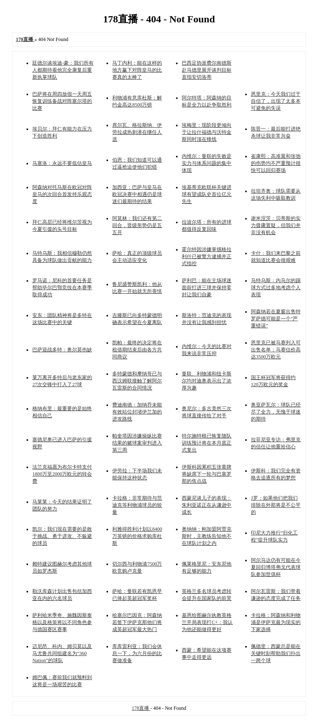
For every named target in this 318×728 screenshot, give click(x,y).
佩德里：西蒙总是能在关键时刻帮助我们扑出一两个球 (276, 653)
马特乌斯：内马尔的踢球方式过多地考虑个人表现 (276, 287)
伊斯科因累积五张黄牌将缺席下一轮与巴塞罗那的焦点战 (206, 474)
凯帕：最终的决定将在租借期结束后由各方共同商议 (137, 350)
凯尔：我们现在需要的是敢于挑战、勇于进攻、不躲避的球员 (62, 536)
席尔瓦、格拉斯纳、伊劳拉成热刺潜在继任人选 (137, 132)
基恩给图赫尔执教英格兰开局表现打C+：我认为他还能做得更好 (207, 622)
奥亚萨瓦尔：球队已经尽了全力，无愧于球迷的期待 (276, 412)
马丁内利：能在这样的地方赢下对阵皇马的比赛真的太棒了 (137, 70)
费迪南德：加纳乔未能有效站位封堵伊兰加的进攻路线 (137, 412)
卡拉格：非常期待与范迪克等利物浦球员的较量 (137, 505)
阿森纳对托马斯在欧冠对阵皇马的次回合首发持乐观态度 (62, 194)
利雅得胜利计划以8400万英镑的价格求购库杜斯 (137, 536)
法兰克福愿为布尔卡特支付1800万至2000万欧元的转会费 (62, 474)
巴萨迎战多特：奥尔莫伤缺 (62, 350)
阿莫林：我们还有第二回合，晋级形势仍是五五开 (137, 225)
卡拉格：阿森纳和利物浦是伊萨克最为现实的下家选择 (276, 622)
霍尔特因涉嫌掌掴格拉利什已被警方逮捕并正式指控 (206, 256)
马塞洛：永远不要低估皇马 (62, 163)
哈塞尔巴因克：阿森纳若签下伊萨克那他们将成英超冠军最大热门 (137, 622)
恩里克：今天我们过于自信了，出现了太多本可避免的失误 (276, 101)
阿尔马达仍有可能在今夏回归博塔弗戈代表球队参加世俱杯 (276, 567)
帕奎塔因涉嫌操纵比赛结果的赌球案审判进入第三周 (137, 443)
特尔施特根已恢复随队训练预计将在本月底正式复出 (206, 443)
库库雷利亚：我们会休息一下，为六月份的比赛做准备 (137, 653)
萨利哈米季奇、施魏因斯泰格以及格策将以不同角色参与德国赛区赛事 (62, 622)
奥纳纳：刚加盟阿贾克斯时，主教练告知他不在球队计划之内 (206, 536)
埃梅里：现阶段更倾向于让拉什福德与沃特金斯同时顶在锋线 (206, 132)
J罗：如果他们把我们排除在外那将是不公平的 (276, 505)
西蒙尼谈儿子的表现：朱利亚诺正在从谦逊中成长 (206, 505)
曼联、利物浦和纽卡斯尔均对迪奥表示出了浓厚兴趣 (206, 381)
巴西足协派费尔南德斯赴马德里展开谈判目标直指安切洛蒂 (206, 70)
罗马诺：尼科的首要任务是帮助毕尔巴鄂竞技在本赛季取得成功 (62, 287)
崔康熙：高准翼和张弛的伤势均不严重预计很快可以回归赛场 (276, 163)
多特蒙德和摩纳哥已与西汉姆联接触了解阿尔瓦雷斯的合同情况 (137, 381)
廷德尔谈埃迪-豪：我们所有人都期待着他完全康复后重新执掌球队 (63, 70)
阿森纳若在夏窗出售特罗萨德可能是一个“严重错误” (276, 319)
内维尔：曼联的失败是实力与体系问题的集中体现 (206, 163)
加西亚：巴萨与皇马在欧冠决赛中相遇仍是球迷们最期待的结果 (137, 194)
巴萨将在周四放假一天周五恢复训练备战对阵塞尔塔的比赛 (62, 101)
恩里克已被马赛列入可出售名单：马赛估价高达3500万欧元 (276, 350)
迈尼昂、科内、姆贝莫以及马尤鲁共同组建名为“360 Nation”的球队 (62, 653)
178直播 (141, 708)
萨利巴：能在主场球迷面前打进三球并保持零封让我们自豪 (206, 287)
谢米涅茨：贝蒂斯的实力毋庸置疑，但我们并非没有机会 (276, 225)
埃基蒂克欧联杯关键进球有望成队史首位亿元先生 (206, 194)
